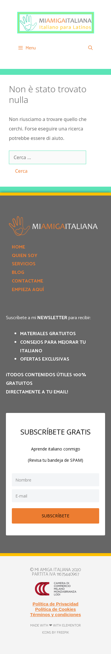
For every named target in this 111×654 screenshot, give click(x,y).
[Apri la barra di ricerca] (90, 48)
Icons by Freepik (55, 632)
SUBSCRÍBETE (55, 516)
